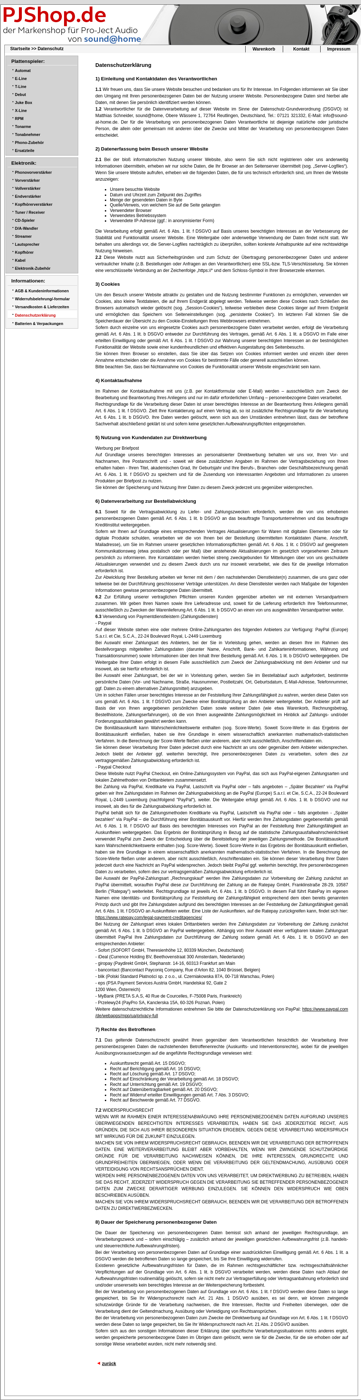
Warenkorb (264, 49)
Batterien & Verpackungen (39, 323)
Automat (23, 70)
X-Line (21, 110)
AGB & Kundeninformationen (42, 291)
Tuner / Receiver (30, 212)
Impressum (338, 49)
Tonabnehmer (27, 134)
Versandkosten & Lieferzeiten (42, 307)
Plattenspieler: (28, 61)
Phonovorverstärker (33, 172)
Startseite (20, 48)
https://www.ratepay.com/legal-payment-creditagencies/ (148, 917)
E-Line (21, 78)
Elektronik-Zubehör (33, 268)
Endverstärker (28, 196)
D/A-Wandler (26, 228)
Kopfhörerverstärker (33, 204)
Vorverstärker (27, 180)
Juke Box (23, 102)
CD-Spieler (25, 220)
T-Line (20, 86)
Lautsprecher (27, 244)
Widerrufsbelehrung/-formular (42, 299)
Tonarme (23, 126)
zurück (109, 1363)
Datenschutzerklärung (35, 315)
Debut (20, 94)
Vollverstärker (27, 188)
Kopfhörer (24, 252)
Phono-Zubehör (29, 142)
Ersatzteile (24, 150)
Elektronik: (23, 163)
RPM (19, 118)
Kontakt (301, 49)
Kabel (20, 260)
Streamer (23, 236)
